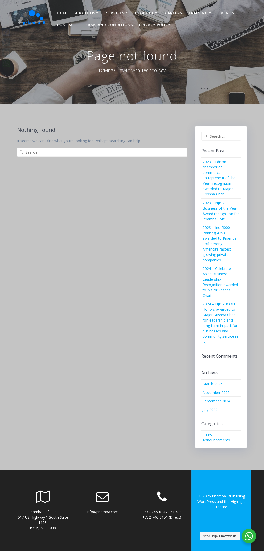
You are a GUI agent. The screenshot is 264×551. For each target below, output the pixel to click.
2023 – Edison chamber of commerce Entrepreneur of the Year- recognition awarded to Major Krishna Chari (219, 178)
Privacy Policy (154, 24)
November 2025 (216, 392)
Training (198, 13)
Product (144, 13)
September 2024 (216, 400)
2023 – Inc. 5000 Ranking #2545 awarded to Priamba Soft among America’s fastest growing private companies (220, 243)
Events (226, 13)
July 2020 (210, 409)
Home (63, 13)
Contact (67, 24)
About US (85, 13)
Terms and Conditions (108, 24)
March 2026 (212, 383)
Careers (173, 13)
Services (115, 13)
